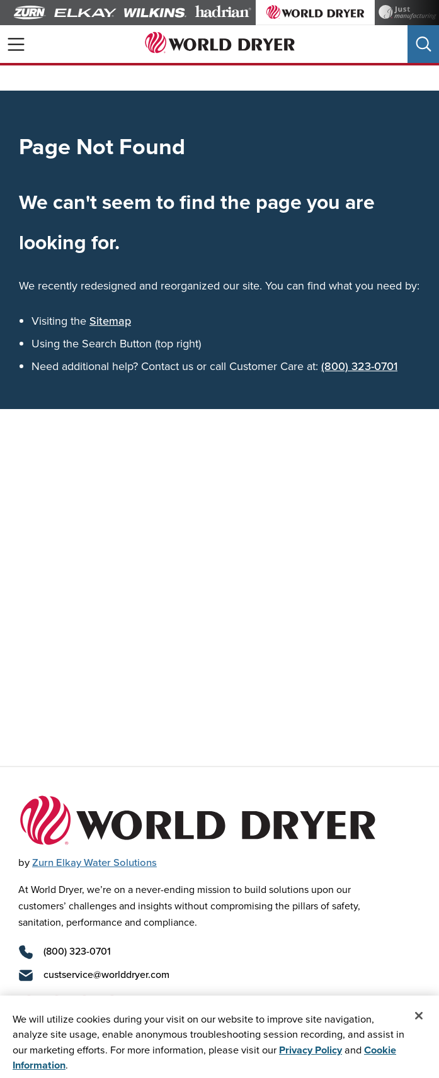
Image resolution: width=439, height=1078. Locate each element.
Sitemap (110, 320)
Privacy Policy (310, 1055)
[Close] (419, 1021)
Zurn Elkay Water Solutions (94, 862)
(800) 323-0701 (359, 366)
